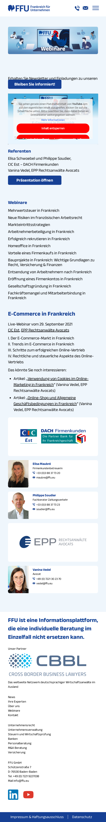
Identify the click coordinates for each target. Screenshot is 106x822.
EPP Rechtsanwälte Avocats (45, 330)
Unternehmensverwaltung (25, 729)
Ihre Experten (17, 701)
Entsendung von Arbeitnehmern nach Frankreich (50, 272)
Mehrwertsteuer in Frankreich (33, 210)
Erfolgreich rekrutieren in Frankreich (39, 238)
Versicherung (16, 752)
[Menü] (95, 8)
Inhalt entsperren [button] (53, 128)
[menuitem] (95, 8)
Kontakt (13, 715)
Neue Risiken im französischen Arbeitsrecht (45, 217)
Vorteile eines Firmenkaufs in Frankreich (42, 253)
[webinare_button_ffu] (53, 40)
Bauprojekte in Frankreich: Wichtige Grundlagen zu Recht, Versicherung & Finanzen (51, 262)
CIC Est (14, 330)
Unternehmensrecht (21, 725)
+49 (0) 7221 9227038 (26, 776)
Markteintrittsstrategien (29, 224)
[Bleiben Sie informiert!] (34, 84)
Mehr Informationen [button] (53, 120)
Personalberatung (19, 743)
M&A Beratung (17, 747)
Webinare (14, 710)
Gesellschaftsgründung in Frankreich (39, 286)
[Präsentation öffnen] (34, 180)
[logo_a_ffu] (44, 8)
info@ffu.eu (21, 780)
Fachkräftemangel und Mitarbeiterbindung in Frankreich (46, 295)
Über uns (14, 706)
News (11, 697)
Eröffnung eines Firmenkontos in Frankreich (45, 279)
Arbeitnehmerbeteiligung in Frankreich (41, 231)
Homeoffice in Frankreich (29, 245)
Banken (13, 738)
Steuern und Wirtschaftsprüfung (29, 734)
